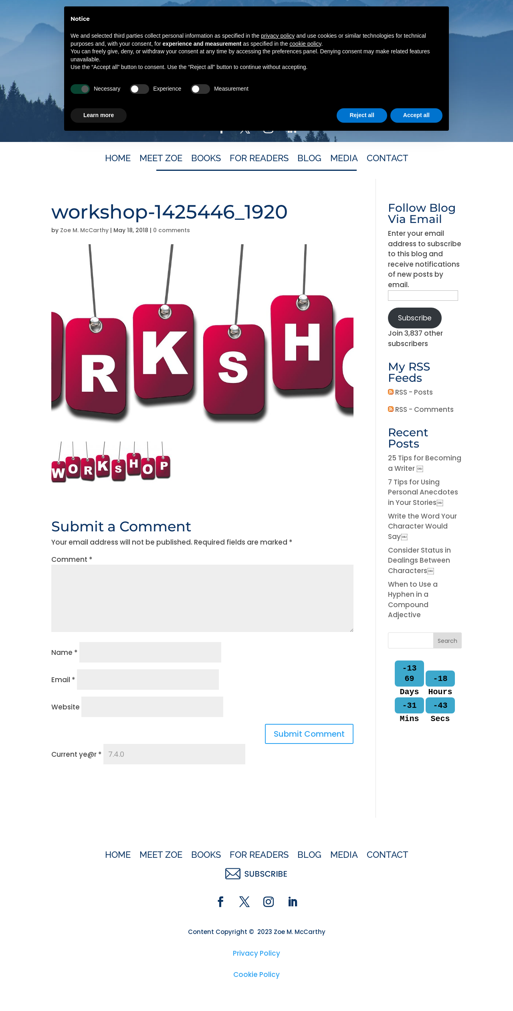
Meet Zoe (160, 159)
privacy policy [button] (278, 909)
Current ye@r (76, 754)
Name (64, 652)
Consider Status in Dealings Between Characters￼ (419, 560)
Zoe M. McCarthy (84, 230)
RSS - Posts (410, 392)
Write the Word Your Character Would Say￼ (422, 526)
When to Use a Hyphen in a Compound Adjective (413, 599)
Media (344, 159)
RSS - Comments (421, 409)
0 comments (171, 230)
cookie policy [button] (305, 917)
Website (65, 707)
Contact (387, 159)
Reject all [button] (361, 989)
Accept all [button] (416, 989)
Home (118, 159)
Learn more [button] (98, 989)
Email (63, 680)
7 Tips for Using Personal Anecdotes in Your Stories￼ (423, 492)
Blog (309, 159)
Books (206, 159)
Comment (72, 559)
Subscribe (415, 318)
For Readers (259, 159)
